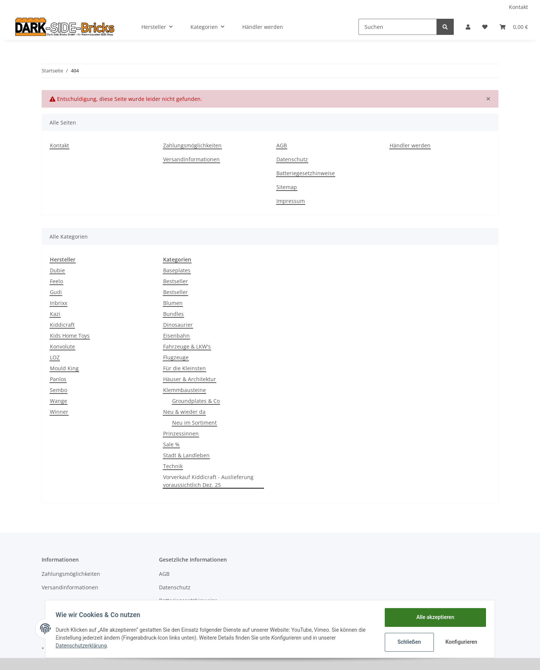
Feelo (56, 281)
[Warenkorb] (514, 27)
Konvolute (62, 346)
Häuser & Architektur (189, 379)
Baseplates (176, 270)
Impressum (290, 200)
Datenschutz (292, 159)
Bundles (173, 313)
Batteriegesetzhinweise (305, 173)
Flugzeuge (176, 357)
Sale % (171, 444)
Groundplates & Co (196, 400)
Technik (173, 466)
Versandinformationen (191, 159)
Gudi (56, 292)
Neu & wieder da (184, 411)
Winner (59, 411)
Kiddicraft (62, 324)
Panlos (58, 379)
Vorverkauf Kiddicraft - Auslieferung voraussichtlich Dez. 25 (208, 480)
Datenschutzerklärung (82, 646)
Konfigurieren (460, 642)
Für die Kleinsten (184, 368)
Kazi (55, 313)
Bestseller (175, 281)
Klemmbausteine (184, 390)
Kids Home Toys (70, 335)
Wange (58, 400)
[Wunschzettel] (485, 27)
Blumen (173, 302)
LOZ (55, 357)
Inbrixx (58, 302)
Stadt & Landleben (186, 455)
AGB (281, 145)
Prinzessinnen (181, 433)
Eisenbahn (176, 335)
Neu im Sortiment (194, 422)
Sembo (58, 390)
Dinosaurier (178, 324)
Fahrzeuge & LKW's (187, 346)
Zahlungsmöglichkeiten (192, 145)
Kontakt (518, 7)
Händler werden (262, 26)
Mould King (64, 368)
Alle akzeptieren (433, 617)
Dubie (57, 270)
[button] (468, 27)
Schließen (407, 642)
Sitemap (286, 187)
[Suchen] (397, 27)
